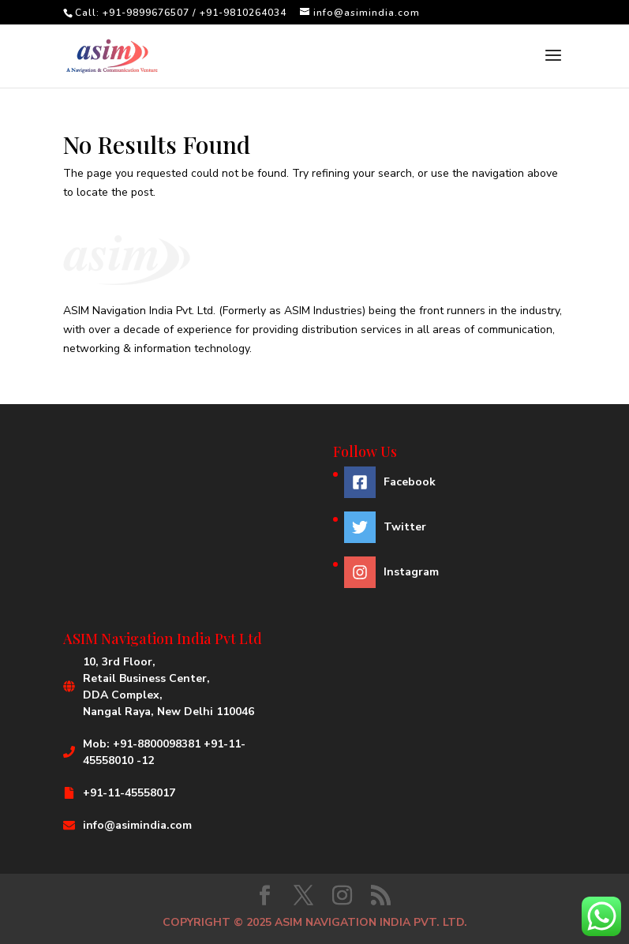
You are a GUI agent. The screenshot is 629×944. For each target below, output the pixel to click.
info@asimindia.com (137, 825)
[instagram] (391, 572)
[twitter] (391, 531)
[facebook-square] (391, 486)
